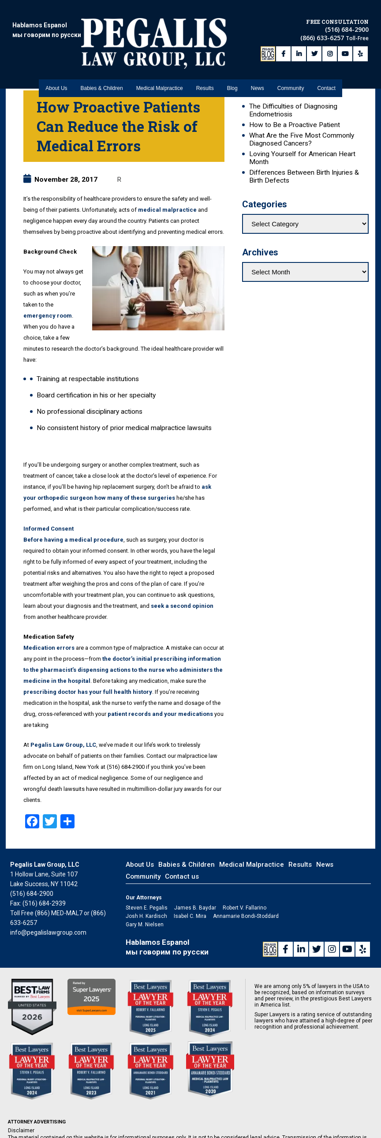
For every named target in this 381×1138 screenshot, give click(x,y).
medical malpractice (167, 209)
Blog (232, 67)
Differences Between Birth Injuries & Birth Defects (304, 176)
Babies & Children (102, 67)
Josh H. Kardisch (146, 916)
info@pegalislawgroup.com (48, 932)
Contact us (182, 876)
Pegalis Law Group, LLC (63, 744)
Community (290, 67)
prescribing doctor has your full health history (87, 692)
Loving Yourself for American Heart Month (302, 158)
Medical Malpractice (159, 67)
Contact (326, 67)
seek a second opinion (182, 606)
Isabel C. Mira (190, 916)
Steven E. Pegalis (147, 908)
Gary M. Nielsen (145, 924)
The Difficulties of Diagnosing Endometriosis (293, 110)
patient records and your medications (160, 714)
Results (205, 67)
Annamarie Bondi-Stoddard (246, 916)
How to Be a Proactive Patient (294, 125)
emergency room (47, 315)
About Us (56, 67)
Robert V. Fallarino (244, 908)
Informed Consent (48, 528)
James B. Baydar (195, 908)
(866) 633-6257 (323, 30)
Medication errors (49, 647)
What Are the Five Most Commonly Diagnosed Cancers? (301, 139)
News (257, 67)
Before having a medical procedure (73, 539)
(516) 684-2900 (347, 21)
